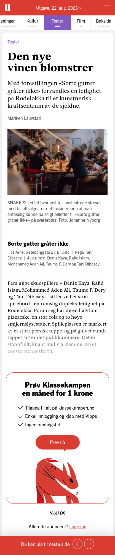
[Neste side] (89, 544)
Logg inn (77, 526)
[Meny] (106, 7)
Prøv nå (57, 442)
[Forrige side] (77, 544)
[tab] (32, 22)
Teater (13, 41)
